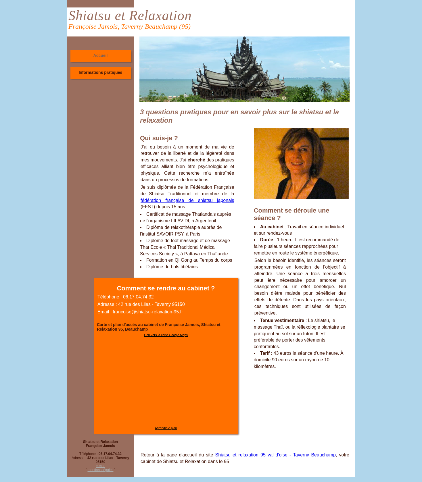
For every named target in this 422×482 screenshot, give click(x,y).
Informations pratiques (100, 72)
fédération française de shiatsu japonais (187, 200)
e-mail (100, 466)
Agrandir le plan (166, 428)
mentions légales (100, 470)
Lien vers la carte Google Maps (166, 335)
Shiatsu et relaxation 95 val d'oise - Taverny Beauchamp (275, 454)
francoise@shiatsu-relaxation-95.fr (148, 311)
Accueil (100, 55)
